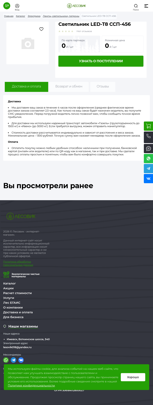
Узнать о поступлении (101, 61)
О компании (13, 307)
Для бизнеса (13, 317)
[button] (6, 5)
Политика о (11, 261)
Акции (8, 288)
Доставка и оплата (26, 86)
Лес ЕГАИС (11, 303)
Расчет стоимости (17, 293)
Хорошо (133, 377)
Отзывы (103, 86)
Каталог (9, 283)
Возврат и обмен (68, 86)
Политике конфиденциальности (31, 385)
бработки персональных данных (18, 263)
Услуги (8, 298)
